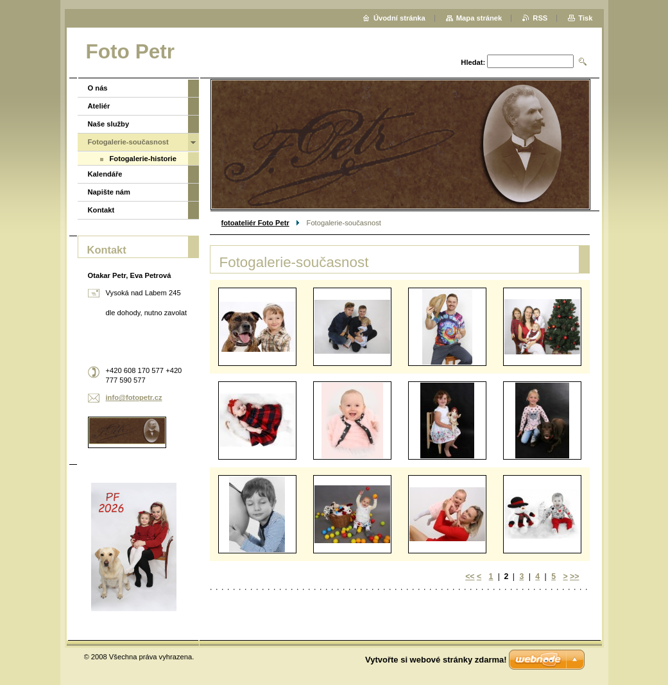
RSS (540, 18)
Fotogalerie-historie (143, 158)
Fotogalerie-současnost (128, 142)
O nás (98, 88)
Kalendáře (105, 174)
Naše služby (109, 124)
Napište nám (109, 192)
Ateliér (99, 106)
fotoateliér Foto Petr (255, 223)
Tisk (585, 18)
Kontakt (101, 210)
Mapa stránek (479, 18)
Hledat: (473, 62)
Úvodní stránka (399, 18)
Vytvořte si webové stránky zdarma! (436, 659)
